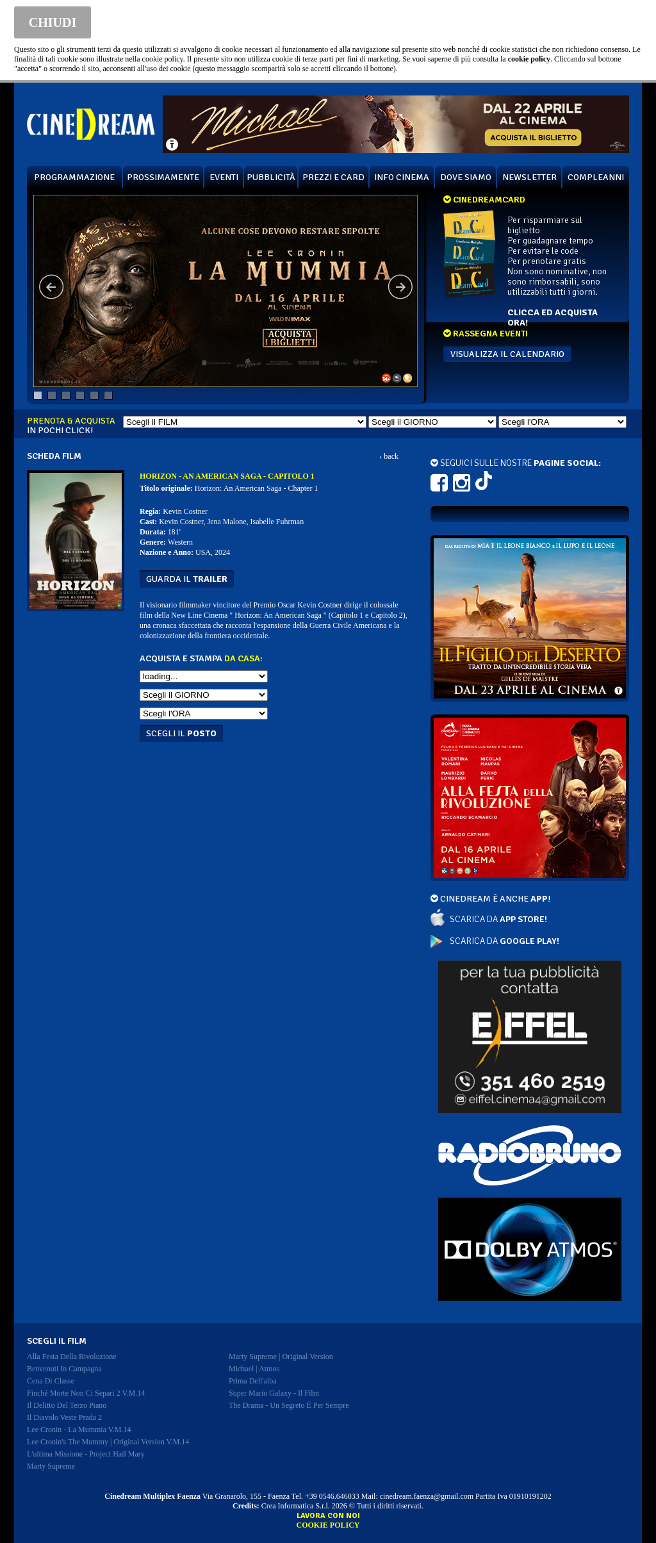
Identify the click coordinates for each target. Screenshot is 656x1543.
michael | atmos (254, 1368)
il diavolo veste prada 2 (64, 1417)
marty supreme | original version (281, 1356)
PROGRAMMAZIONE (74, 177)
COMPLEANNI (596, 177)
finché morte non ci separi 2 (86, 1393)
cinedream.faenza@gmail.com (426, 1496)
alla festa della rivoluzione (72, 1356)
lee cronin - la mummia (79, 1429)
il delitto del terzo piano (66, 1405)
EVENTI (223, 177)
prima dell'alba (252, 1380)
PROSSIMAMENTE (163, 177)
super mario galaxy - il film (274, 1393)
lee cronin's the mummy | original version (108, 1441)
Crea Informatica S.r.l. (295, 1505)
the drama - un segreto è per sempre (289, 1405)
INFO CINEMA (401, 177)
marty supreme (51, 1466)
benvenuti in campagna (64, 1368)
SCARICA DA (498, 919)
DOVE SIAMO (465, 177)
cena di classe (50, 1380)
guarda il (186, 578)
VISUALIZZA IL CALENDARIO (507, 354)
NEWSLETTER (529, 177)
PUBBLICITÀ (271, 177)
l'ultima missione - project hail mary (86, 1453)
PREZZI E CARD (333, 177)
